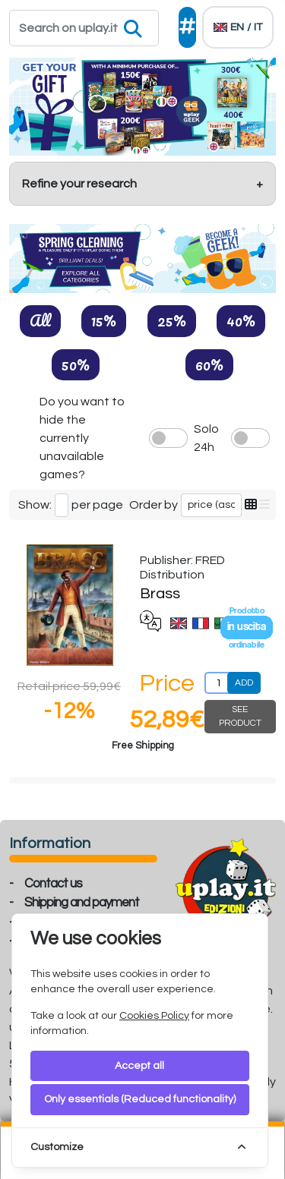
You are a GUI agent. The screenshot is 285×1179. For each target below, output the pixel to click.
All (40, 320)
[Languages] (238, 27)
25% (171, 320)
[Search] (84, 28)
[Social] (187, 27)
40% (240, 320)
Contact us (53, 884)
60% (209, 364)
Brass (160, 593)
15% (103, 320)
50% (76, 364)
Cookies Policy (154, 1015)
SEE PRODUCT (240, 716)
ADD (244, 683)
